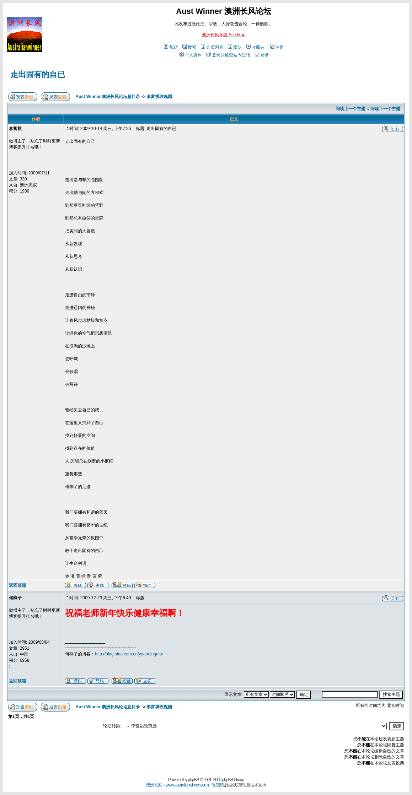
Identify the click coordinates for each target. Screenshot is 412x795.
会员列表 (212, 47)
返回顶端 (17, 585)
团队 (235, 47)
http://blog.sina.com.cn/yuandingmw (129, 653)
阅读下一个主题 (385, 108)
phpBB (193, 779)
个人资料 (191, 55)
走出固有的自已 (37, 74)
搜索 (189, 47)
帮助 (171, 47)
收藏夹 (255, 47)
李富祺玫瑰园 (159, 96)
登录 (262, 55)
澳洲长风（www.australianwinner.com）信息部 (184, 785)
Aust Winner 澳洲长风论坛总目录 (108, 96)
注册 (277, 47)
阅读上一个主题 (350, 108)
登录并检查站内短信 (228, 55)
